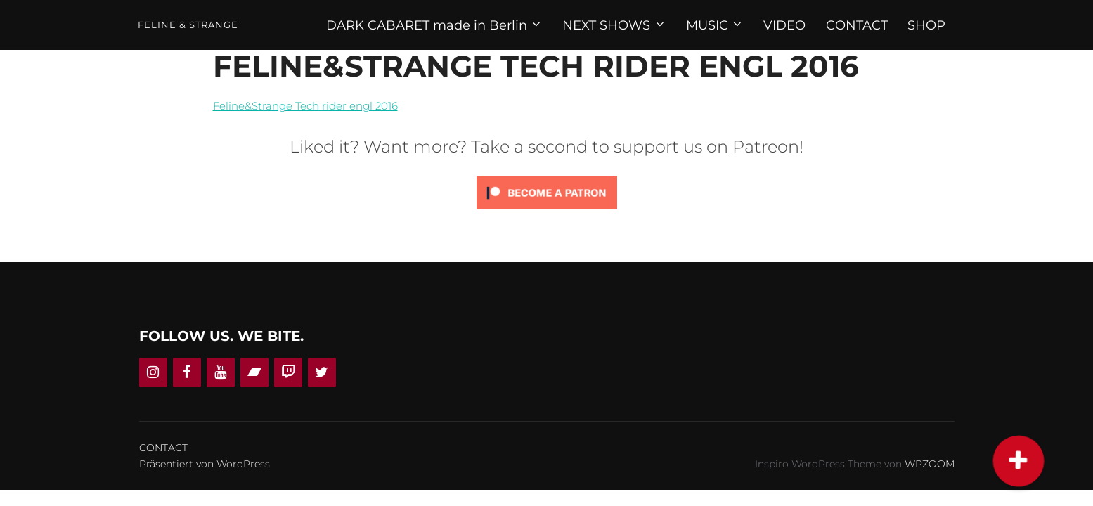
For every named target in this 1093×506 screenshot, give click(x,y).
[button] (1019, 460)
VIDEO (784, 25)
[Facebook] (187, 372)
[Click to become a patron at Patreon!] (547, 212)
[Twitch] (288, 372)
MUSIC (715, 25)
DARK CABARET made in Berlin (434, 25)
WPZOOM (930, 464)
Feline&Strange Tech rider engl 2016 (305, 105)
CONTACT (857, 25)
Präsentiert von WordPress (204, 464)
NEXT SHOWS (614, 25)
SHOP (926, 25)
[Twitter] (322, 372)
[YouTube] (221, 372)
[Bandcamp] (254, 372)
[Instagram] (153, 372)
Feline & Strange (188, 25)
